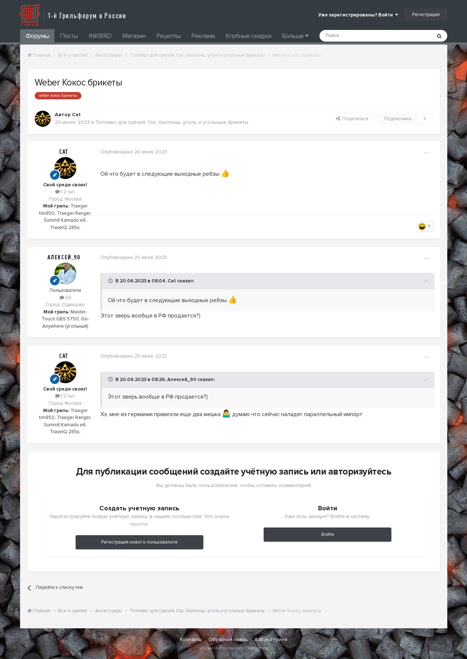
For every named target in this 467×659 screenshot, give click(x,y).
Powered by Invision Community (235, 648)
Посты (69, 36)
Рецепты (168, 36)
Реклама (203, 36)
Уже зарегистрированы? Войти (358, 15)
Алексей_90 (63, 257)
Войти (327, 534)
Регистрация (426, 15)
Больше (295, 36)
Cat (63, 152)
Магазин (133, 36)
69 (65, 298)
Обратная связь (228, 639)
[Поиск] (358, 36)
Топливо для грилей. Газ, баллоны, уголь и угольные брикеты (172, 122)
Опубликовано (133, 152)
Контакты (191, 639)
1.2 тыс (65, 192)
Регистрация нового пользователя (139, 542)
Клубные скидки (248, 36)
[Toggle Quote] (111, 281)
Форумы (37, 36)
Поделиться (352, 119)
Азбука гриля (270, 639)
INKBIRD (100, 36)
